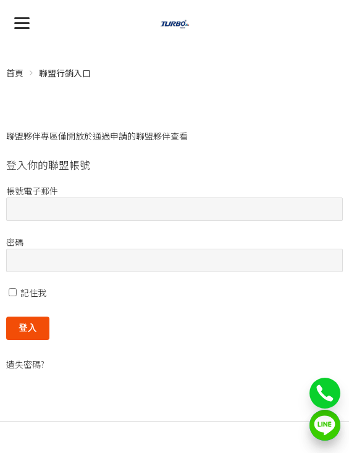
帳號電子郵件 (32, 191)
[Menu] (22, 22)
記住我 (27, 292)
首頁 (14, 73)
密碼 (14, 242)
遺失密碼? (25, 364)
